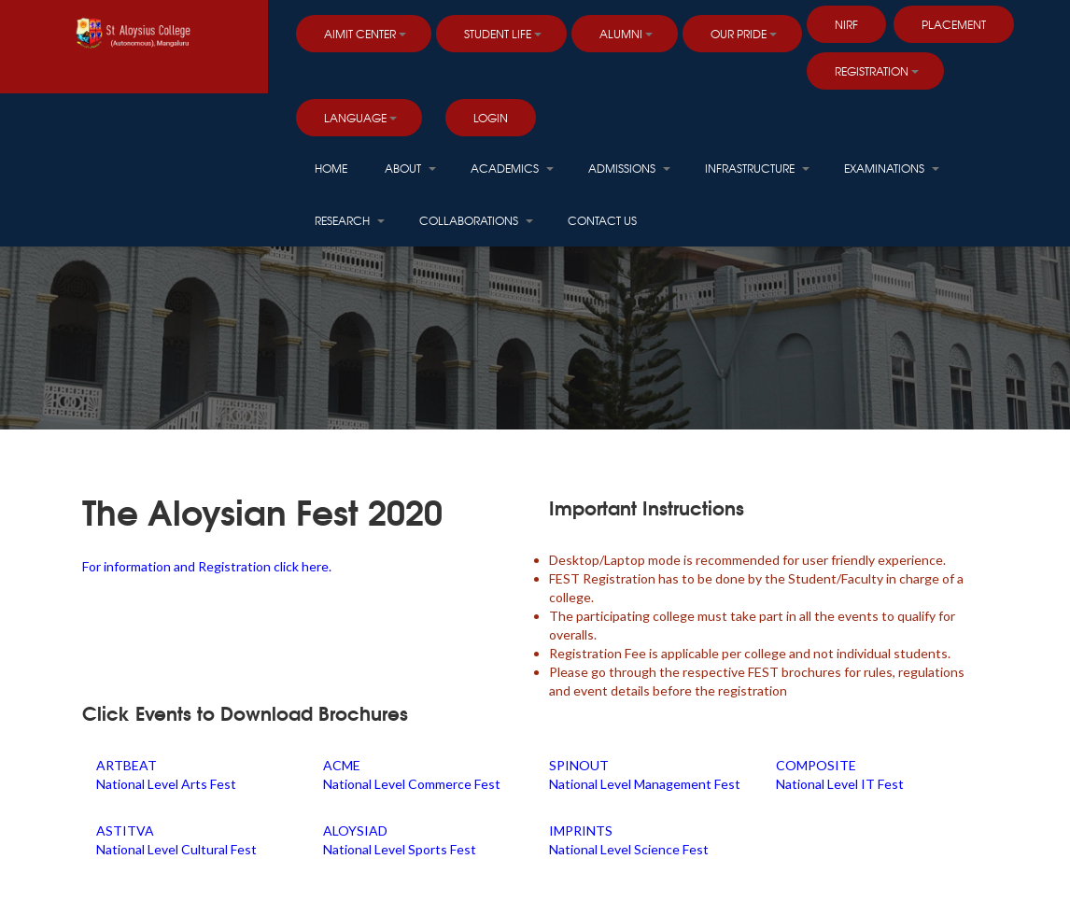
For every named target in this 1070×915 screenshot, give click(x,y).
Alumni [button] (626, 33)
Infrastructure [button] (757, 168)
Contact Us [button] (602, 220)
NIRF (846, 24)
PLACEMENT (954, 24)
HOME (331, 168)
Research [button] (350, 220)
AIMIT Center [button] (365, 33)
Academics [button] (512, 168)
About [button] (410, 168)
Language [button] (360, 117)
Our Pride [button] (744, 33)
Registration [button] (877, 71)
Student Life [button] (503, 33)
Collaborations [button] (476, 220)
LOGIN (490, 117)
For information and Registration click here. (206, 566)
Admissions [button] (629, 168)
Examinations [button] (891, 168)
